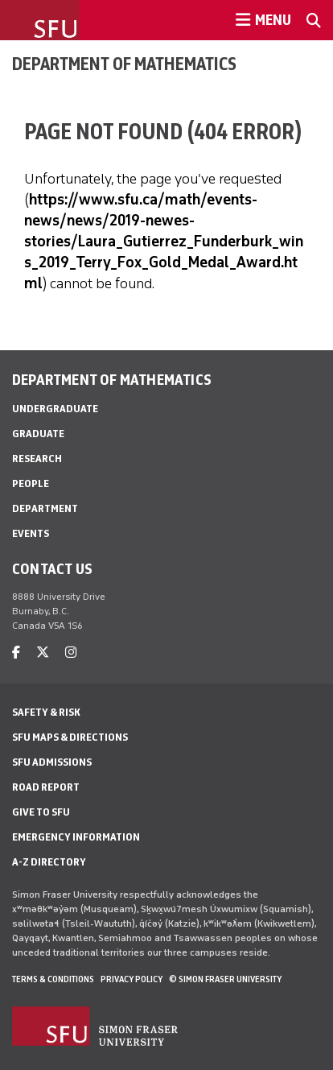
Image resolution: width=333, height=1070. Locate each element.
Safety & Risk (46, 712)
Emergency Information (76, 837)
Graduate (38, 433)
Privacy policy (131, 979)
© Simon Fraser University (225, 979)
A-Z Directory (49, 862)
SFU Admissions (52, 762)
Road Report (46, 787)
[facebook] (16, 652)
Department (45, 508)
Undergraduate (55, 408)
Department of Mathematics (124, 63)
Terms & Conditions (53, 979)
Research (37, 458)
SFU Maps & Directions (70, 737)
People (30, 483)
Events (30, 533)
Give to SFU (41, 812)
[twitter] (42, 652)
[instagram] (70, 652)
